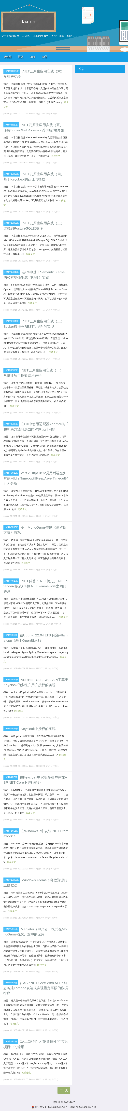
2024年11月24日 (11, 71)
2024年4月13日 (11, 728)
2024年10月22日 (11, 223)
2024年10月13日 (11, 321)
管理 (44, 56)
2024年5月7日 (10, 635)
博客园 (7, 56)
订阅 (32, 56)
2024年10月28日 (11, 174)
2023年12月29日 (11, 880)
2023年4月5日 (10, 1041)
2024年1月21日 (11, 831)
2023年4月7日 (10, 983)
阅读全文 (55, 156)
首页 (20, 56)
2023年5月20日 (11, 929)
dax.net (28, 21)
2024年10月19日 (11, 272)
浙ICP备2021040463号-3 (83, 1107)
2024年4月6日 (10, 777)
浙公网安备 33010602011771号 (49, 1107)
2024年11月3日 (11, 125)
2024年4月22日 (11, 679)
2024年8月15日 (11, 527)
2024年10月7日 (11, 424)
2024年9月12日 (11, 473)
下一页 (64, 1090)
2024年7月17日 (11, 581)
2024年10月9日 (11, 370)
